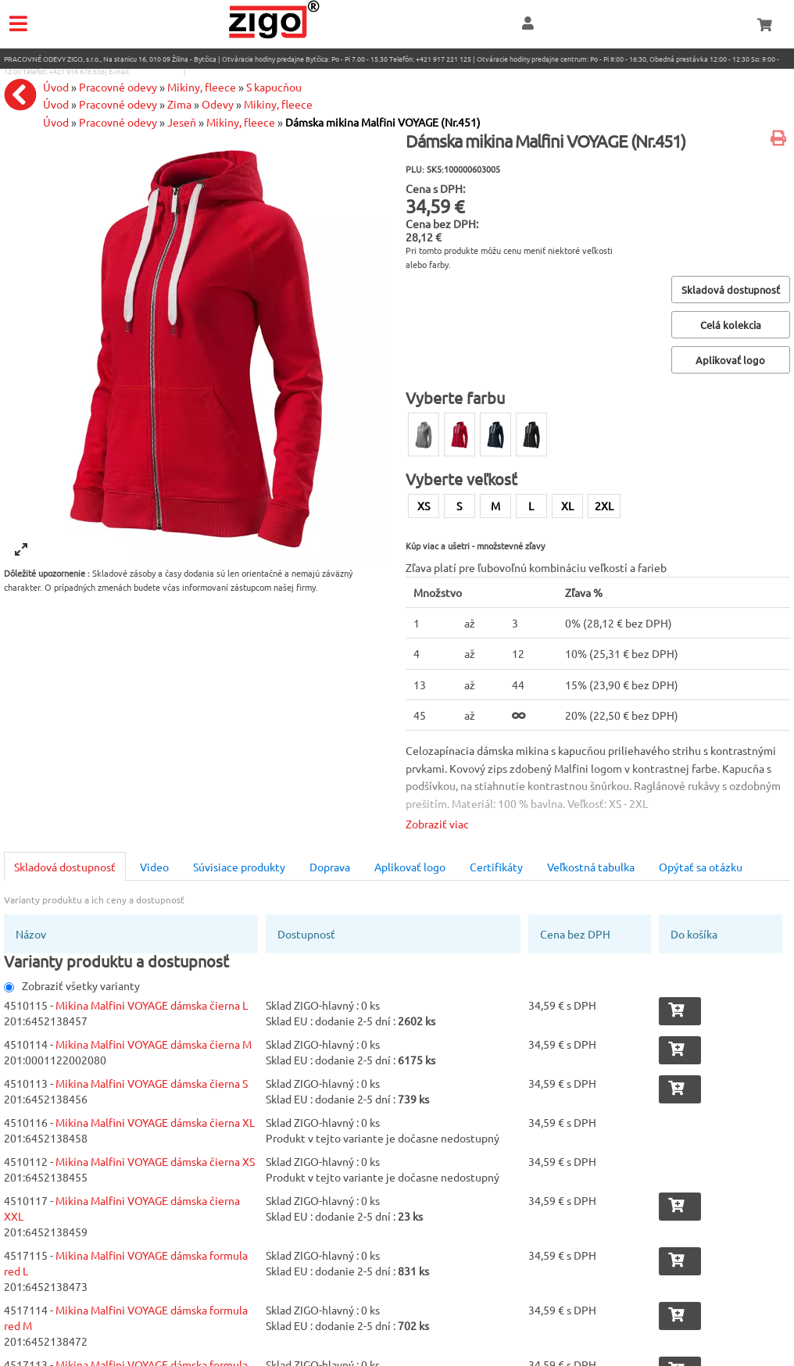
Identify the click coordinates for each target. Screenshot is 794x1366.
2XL (604, 506)
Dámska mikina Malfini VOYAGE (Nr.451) (383, 122)
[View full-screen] (21, 549)
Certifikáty (496, 867)
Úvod (56, 122)
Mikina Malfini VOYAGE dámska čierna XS (155, 1161)
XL (567, 506)
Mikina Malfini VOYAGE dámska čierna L (151, 1005)
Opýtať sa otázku (700, 867)
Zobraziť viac (437, 824)
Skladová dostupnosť (65, 867)
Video (154, 867)
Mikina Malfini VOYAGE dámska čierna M (153, 1044)
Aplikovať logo (409, 867)
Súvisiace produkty (239, 867)
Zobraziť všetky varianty (72, 985)
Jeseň (181, 122)
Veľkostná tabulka (591, 867)
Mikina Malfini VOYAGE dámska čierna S (151, 1083)
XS (423, 506)
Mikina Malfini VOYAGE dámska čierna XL (155, 1122)
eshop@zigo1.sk (156, 71)
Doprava (329, 867)
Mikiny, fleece (240, 122)
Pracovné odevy (118, 122)
